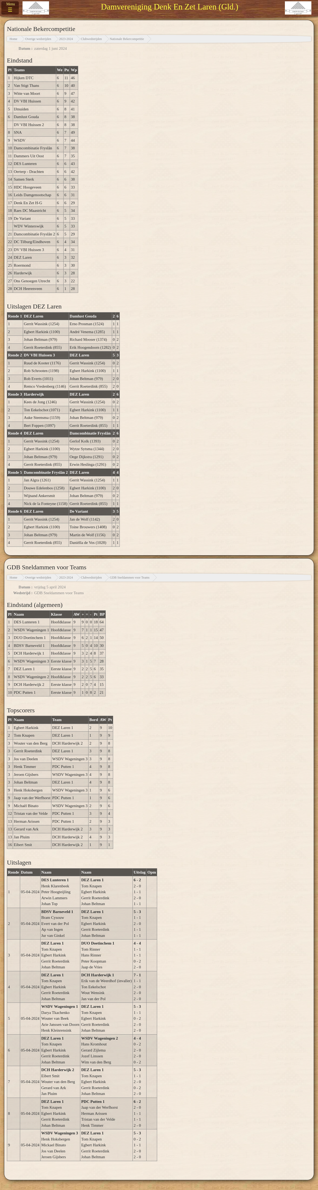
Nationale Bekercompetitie (127, 39)
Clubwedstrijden (91, 39)
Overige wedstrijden (38, 39)
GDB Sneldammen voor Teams (129, 577)
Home (13, 39)
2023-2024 (66, 39)
